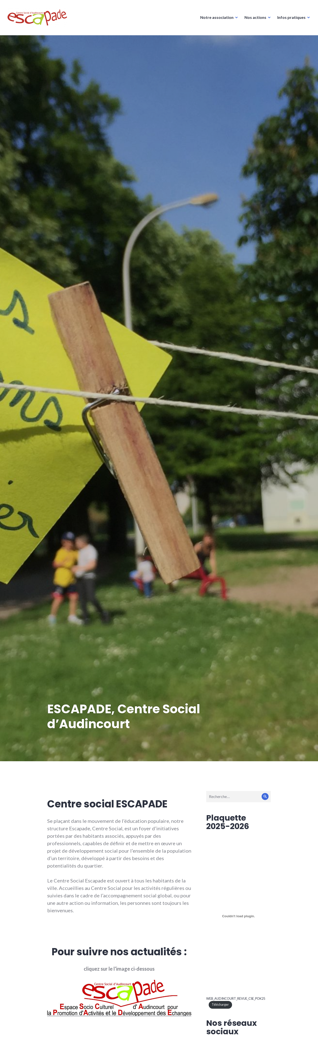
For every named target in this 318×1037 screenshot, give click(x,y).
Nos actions (255, 17)
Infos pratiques (291, 17)
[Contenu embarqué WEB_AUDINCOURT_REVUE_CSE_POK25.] (238, 916)
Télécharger (220, 1004)
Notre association (217, 17)
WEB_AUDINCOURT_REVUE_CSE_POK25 (235, 998)
